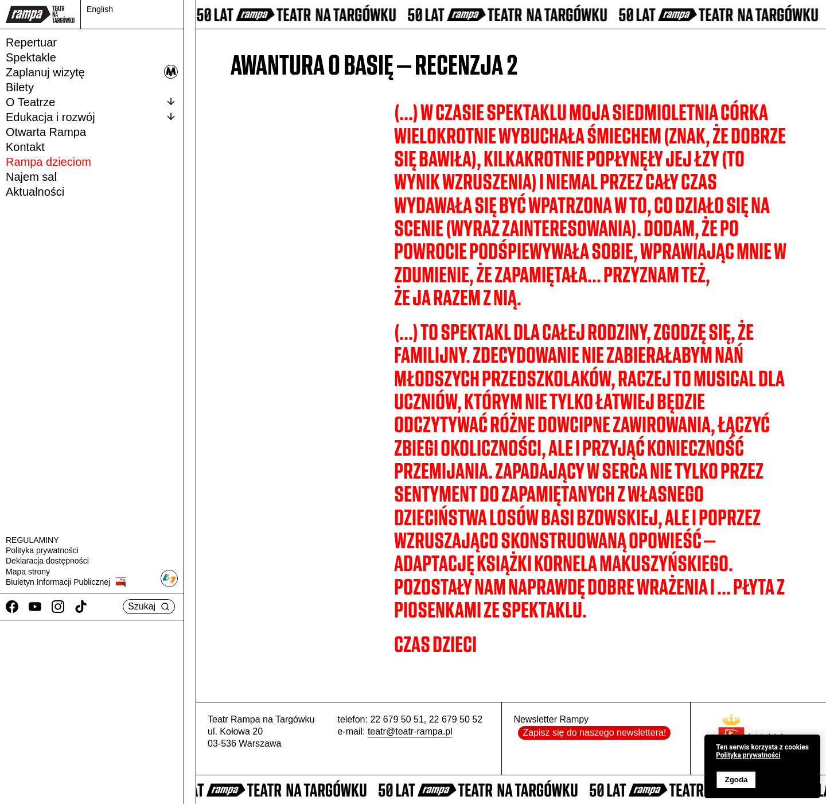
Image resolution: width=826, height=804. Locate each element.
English (100, 9)
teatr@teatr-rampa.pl (410, 731)
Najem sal (31, 176)
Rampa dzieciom (48, 162)
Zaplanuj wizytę (92, 72)
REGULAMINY (32, 540)
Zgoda (735, 779)
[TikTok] (81, 606)
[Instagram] (58, 606)
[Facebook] (12, 606)
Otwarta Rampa (46, 132)
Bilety (20, 87)
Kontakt (25, 147)
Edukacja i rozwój (92, 116)
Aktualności (35, 191)
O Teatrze (92, 101)
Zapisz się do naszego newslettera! (594, 732)
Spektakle (31, 57)
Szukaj (149, 606)
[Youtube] (35, 606)
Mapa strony (28, 571)
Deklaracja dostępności (47, 560)
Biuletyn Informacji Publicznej (66, 582)
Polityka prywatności (42, 550)
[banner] (762, 766)
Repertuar (31, 42)
